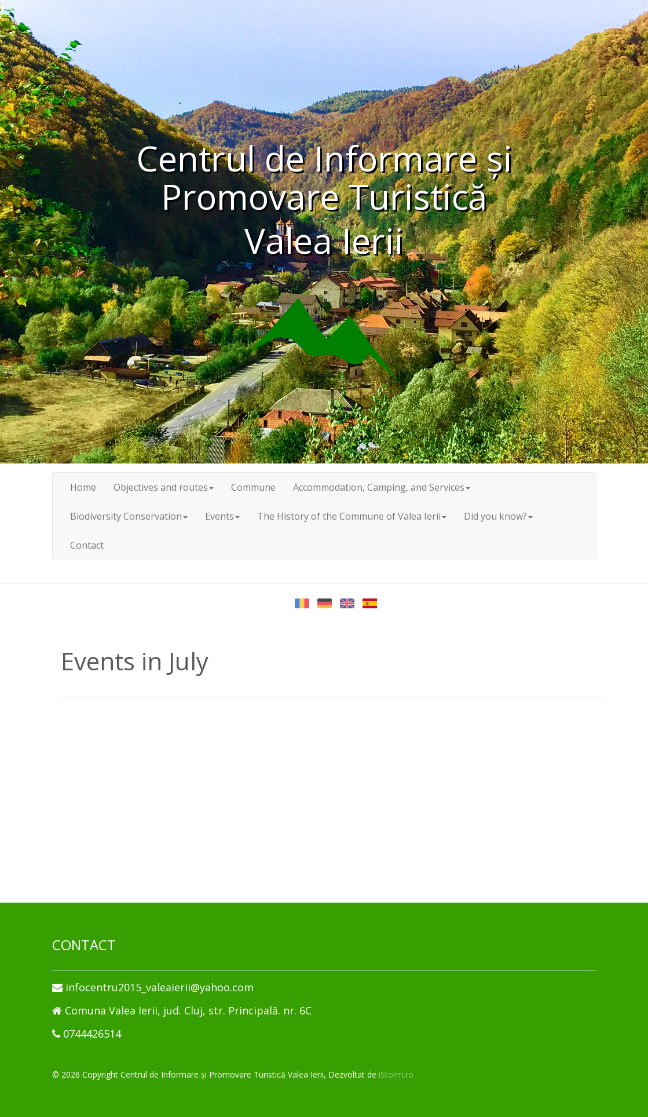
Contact (87, 545)
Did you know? (498, 516)
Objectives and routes (164, 487)
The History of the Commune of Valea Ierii (351, 516)
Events (222, 516)
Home (83, 487)
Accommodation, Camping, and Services (381, 487)
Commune (253, 487)
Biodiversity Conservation (129, 516)
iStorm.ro (396, 1074)
